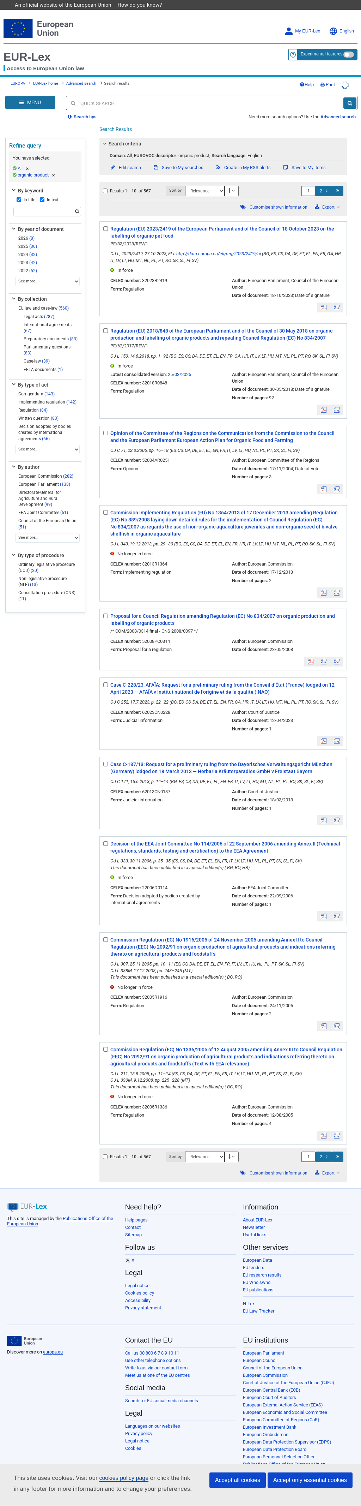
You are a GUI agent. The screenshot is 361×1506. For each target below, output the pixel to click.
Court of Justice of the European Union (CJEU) (288, 1372)
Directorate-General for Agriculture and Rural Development (39, 488)
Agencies (252, 1461)
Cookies (133, 1438)
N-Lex (249, 1293)
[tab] (223, 134)
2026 (26, 228)
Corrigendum (36, 384)
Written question (38, 408)
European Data (257, 1250)
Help (307, 74)
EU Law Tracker (258, 1301)
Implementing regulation (47, 392)
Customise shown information (278, 197)
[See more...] (47, 271)
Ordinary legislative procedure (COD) (46, 557)
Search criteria (121, 134)
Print (327, 74)
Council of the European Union (47, 513)
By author (25, 457)
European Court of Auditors (269, 1387)
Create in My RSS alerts (243, 157)
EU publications (258, 1280)
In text (49, 189)
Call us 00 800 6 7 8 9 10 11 (152, 1343)
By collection (29, 289)
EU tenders (253, 1257)
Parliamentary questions (47, 340)
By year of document (37, 219)
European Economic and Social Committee (285, 1402)
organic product (36, 165)
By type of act (29, 375)
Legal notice (137, 1275)
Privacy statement (143, 1298)
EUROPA (18, 73)
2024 (27, 244)
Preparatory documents (51, 329)
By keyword (27, 181)
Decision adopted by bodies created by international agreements (44, 422)
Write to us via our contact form (156, 1358)
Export (327, 197)
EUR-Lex (27, 47)
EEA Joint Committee (43, 502)
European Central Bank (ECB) (271, 1380)
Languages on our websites (152, 1416)
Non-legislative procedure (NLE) (42, 571)
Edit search (125, 157)
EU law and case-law (43, 298)
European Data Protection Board (274, 1439)
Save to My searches (178, 157)
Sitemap (133, 1224)
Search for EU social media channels (161, 1390)
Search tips (82, 106)
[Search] (349, 93)
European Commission (45, 466)
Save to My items (304, 157)
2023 (27, 252)
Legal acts (39, 306)
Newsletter (254, 1217)
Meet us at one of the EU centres (157, 1365)
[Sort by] (205, 181)
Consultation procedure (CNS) (46, 585)
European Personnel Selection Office (279, 1447)
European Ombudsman (265, 1424)
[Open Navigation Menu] (30, 92)
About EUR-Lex (257, 1210)
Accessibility (138, 1290)
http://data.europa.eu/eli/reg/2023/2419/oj (218, 243)
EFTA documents (43, 359)
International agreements (48, 317)
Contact (133, 1217)
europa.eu (53, 1342)
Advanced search (81, 73)
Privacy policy (138, 1423)
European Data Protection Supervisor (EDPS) (287, 1432)
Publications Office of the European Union (284, 1454)
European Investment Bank (269, 1417)
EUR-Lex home (45, 73)
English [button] (341, 21)
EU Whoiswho (256, 1272)
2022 (27, 260)
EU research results (262, 1265)
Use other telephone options (153, 1350)
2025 (27, 236)
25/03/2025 (179, 364)
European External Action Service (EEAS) (283, 1395)
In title (26, 189)
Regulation (33, 400)
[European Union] (24, 1331)
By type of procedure (37, 545)
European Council (260, 1350)
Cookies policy (139, 1283)
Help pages (136, 1210)
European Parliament (44, 474)
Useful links (255, 1224)
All (23, 158)
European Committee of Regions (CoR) (281, 1409)
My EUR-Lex (302, 21)
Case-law (37, 351)
